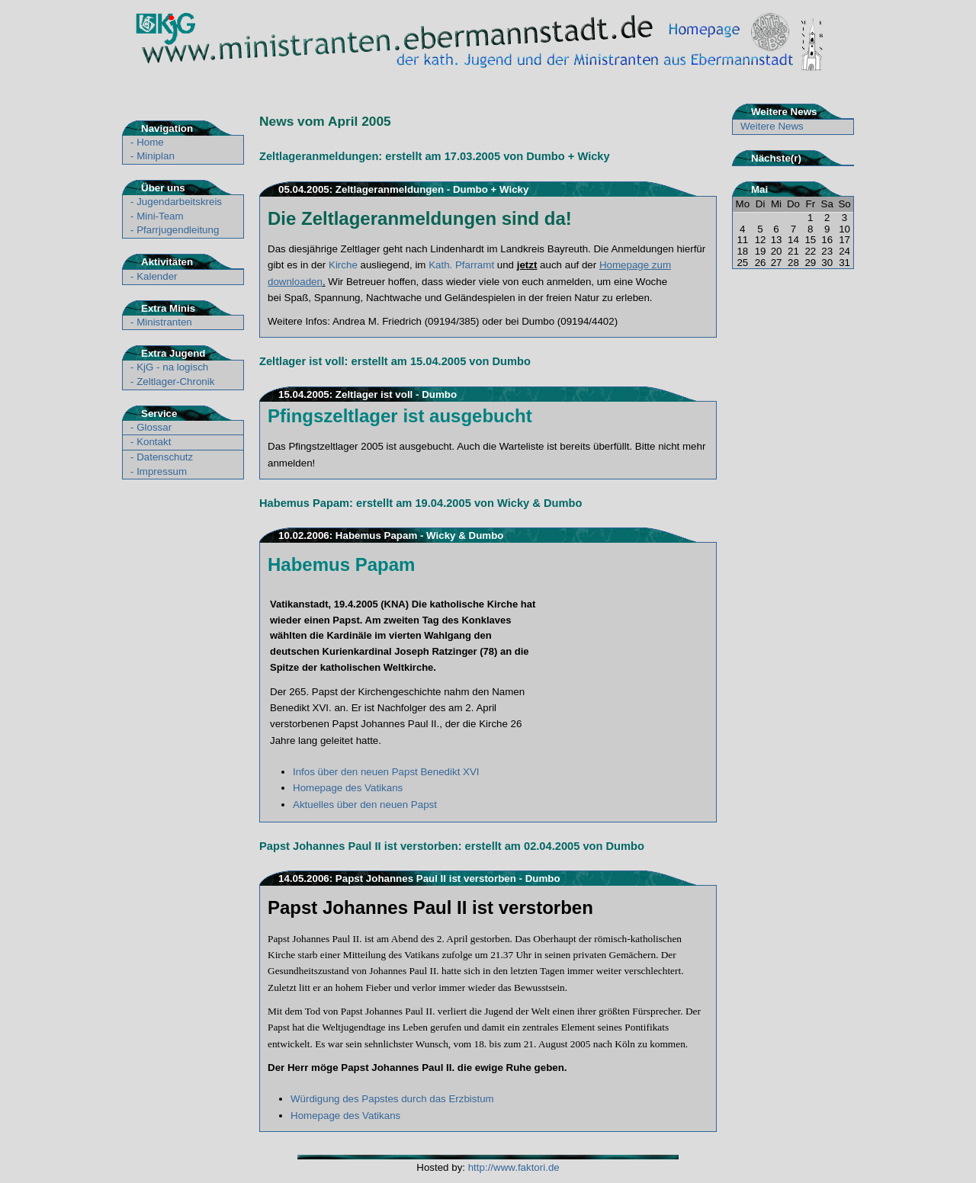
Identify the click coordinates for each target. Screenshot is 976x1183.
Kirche (343, 265)
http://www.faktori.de (514, 1167)
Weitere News (772, 126)
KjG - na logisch (172, 367)
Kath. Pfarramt (461, 265)
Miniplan (155, 156)
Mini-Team (159, 216)
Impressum (161, 471)
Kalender (156, 276)
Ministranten (164, 322)
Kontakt (153, 441)
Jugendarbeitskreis (179, 201)
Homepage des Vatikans (348, 787)
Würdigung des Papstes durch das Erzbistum (392, 1098)
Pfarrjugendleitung (177, 230)
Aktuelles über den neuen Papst (365, 804)
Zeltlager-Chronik (175, 381)
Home (150, 142)
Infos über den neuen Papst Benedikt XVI (386, 771)
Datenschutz (164, 457)
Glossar (154, 427)
